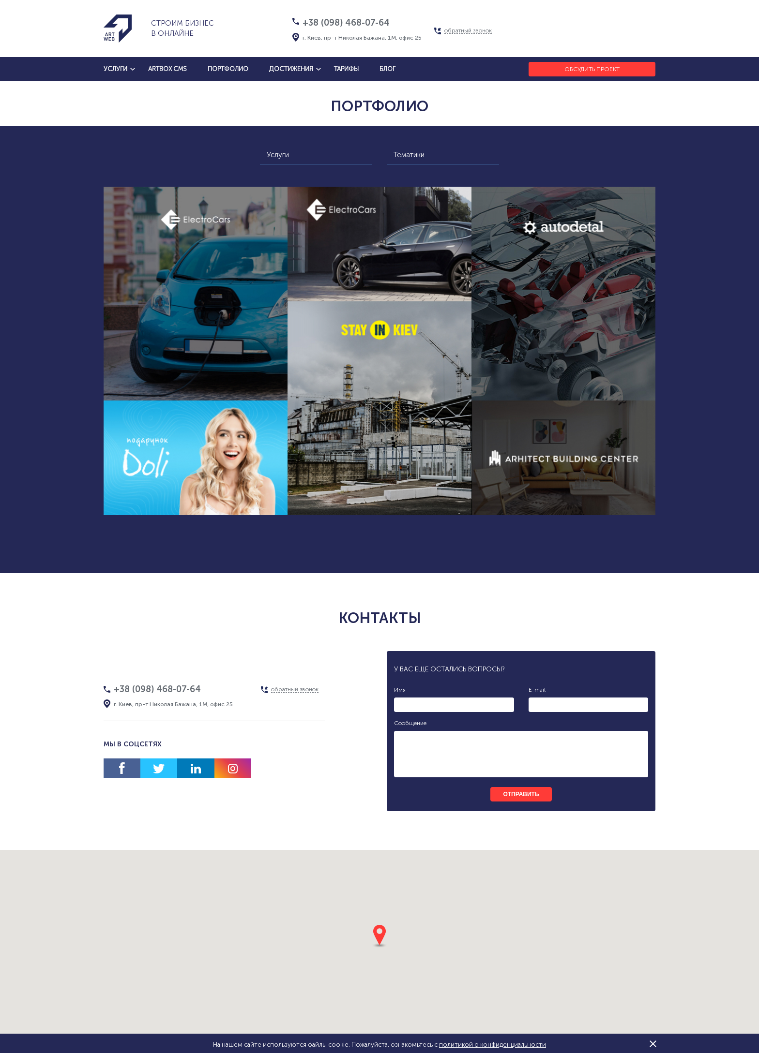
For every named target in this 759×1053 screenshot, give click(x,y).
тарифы (346, 69)
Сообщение (410, 723)
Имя (400, 689)
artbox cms (167, 69)
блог (387, 69)
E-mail (537, 689)
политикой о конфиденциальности (492, 1044)
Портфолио (228, 69)
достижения (291, 69)
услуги (115, 69)
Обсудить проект (592, 69)
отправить (521, 794)
